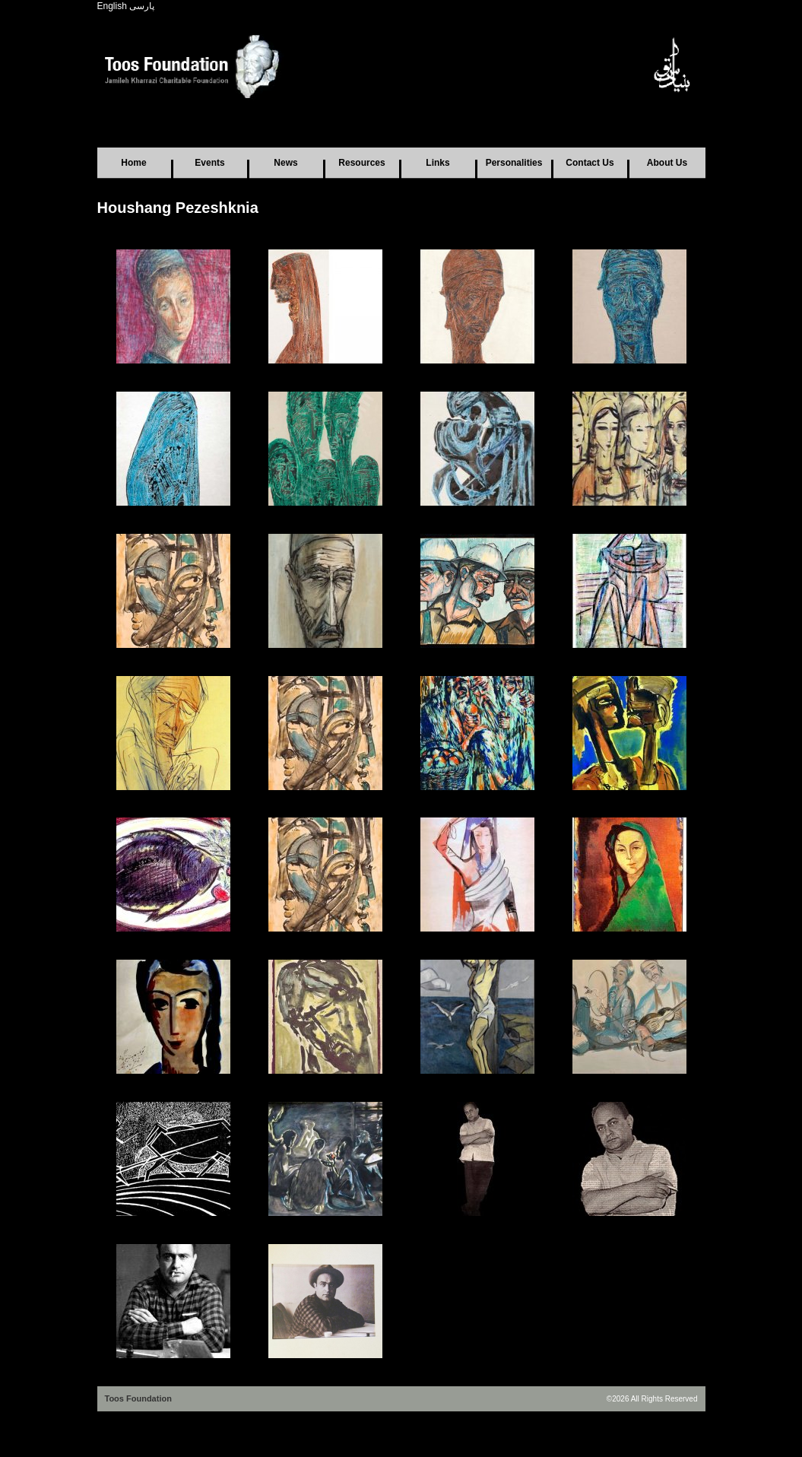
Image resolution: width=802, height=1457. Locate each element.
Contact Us (589, 162)
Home (133, 162)
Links (437, 162)
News (285, 162)
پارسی (141, 6)
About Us (667, 162)
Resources (361, 162)
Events (209, 162)
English (112, 6)
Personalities (514, 162)
